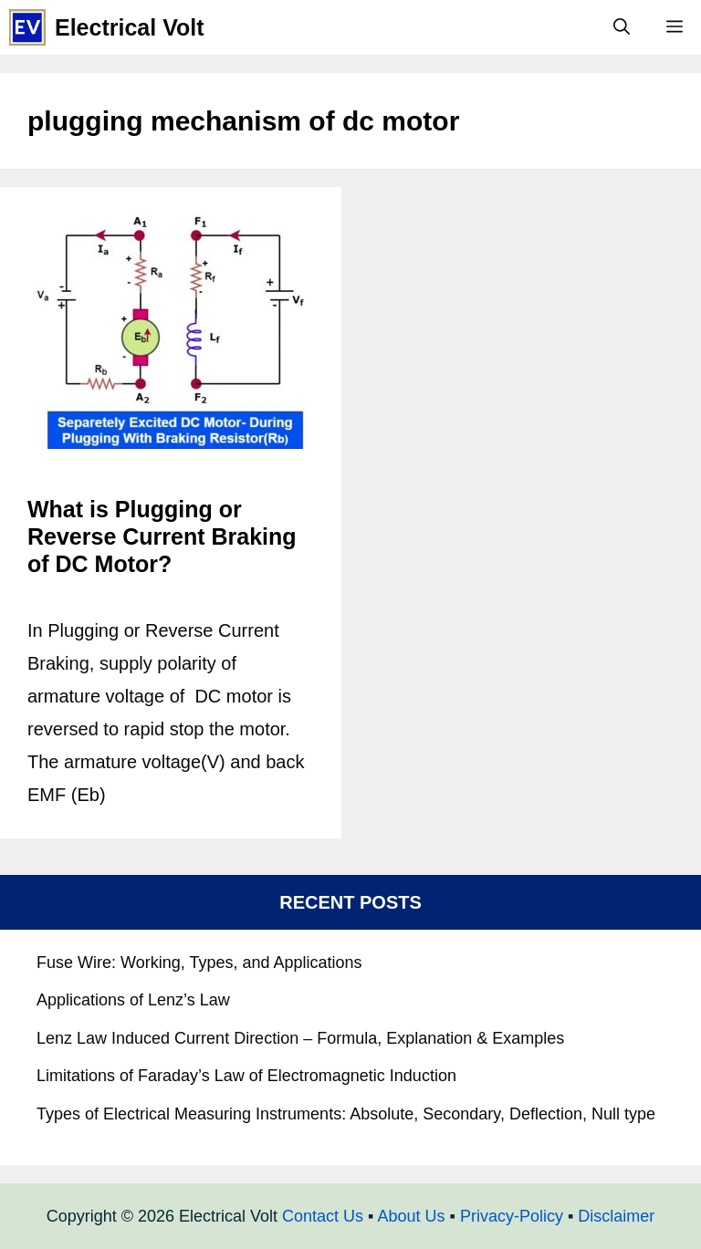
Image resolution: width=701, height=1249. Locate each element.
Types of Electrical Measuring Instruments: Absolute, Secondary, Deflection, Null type (346, 1114)
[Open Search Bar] (621, 27)
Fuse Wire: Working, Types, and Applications (199, 962)
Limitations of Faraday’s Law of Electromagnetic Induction (246, 1076)
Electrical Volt (129, 27)
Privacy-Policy (511, 1216)
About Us (411, 1216)
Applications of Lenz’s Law (133, 1000)
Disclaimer (616, 1216)
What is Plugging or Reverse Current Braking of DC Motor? (162, 536)
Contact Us (322, 1216)
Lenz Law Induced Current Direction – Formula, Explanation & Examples (300, 1038)
